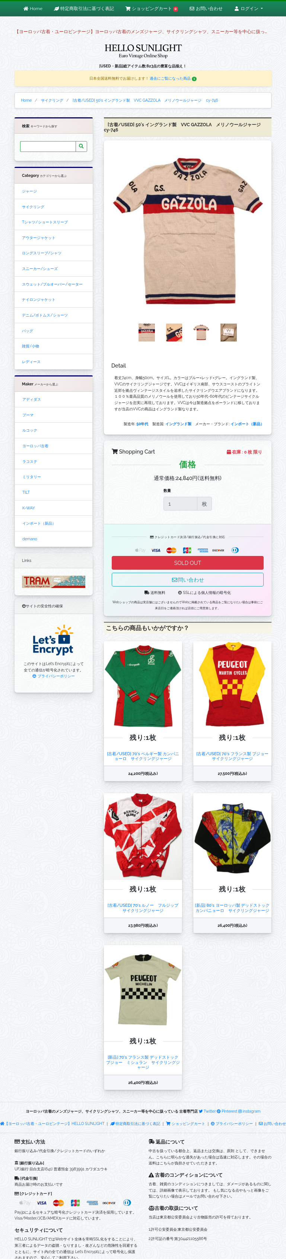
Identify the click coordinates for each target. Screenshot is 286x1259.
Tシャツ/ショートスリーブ (45, 222)
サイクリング (33, 206)
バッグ (27, 330)
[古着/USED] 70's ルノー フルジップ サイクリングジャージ (145, 908)
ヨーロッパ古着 (35, 445)
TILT (26, 492)
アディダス (31, 399)
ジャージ (29, 191)
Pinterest (227, 1111)
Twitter (207, 1111)
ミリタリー (31, 476)
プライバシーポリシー (53, 676)
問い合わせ (187, 579)
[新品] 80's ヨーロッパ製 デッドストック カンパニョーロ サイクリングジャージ (234, 908)
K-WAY (28, 508)
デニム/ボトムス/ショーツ (45, 315)
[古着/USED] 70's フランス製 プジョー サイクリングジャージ (234, 756)
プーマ (28, 415)
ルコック (29, 430)
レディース (31, 361)
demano (29, 539)
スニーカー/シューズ (40, 268)
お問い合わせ (272, 1123)
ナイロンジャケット (38, 299)
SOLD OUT (187, 563)
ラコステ (29, 461)
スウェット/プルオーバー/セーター (52, 284)
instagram (249, 1111)
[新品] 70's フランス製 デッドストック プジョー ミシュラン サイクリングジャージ (144, 1062)
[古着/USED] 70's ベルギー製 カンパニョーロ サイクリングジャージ (143, 756)
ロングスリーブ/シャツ (41, 253)
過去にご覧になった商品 (173, 78)
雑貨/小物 (30, 346)
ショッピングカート (186, 1123)
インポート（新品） (39, 523)
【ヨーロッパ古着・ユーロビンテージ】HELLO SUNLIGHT (52, 1123)
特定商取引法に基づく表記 (135, 1123)
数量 (167, 490)
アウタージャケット (38, 237)
